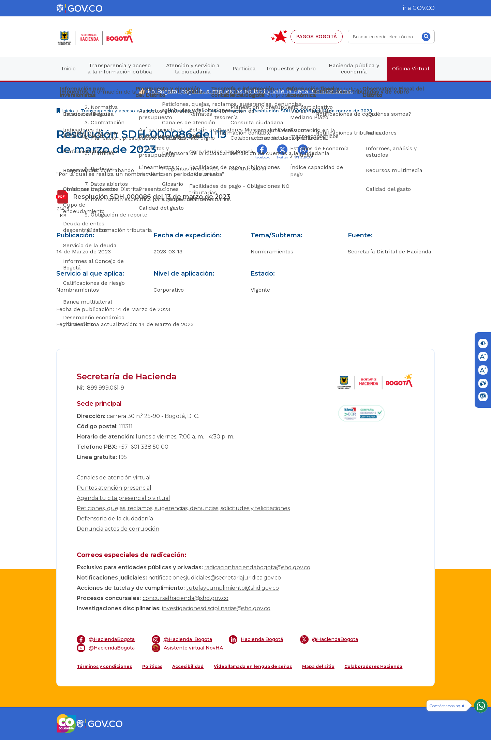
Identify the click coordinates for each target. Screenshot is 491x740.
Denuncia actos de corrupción (118, 529)
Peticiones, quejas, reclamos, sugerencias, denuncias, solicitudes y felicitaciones (183, 508)
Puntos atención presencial (114, 488)
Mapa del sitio (318, 666)
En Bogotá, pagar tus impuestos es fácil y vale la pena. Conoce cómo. (250, 91)
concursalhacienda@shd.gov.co (185, 598)
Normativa (179, 110)
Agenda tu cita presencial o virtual (123, 498)
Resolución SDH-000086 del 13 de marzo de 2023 (312, 110)
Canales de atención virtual (114, 477)
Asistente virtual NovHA (187, 648)
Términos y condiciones (104, 666)
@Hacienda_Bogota (182, 639)
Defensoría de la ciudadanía (115, 518)
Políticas (152, 666)
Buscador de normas (222, 110)
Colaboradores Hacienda (373, 666)
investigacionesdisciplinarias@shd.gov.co (216, 608)
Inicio (65, 111)
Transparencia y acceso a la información (121, 110)
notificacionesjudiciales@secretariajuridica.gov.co (214, 577)
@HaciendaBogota (106, 639)
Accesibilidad (188, 666)
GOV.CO (424, 8)
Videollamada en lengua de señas (253, 666)
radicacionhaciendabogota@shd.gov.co (257, 567)
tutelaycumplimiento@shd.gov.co (232, 588)
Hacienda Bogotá (256, 639)
